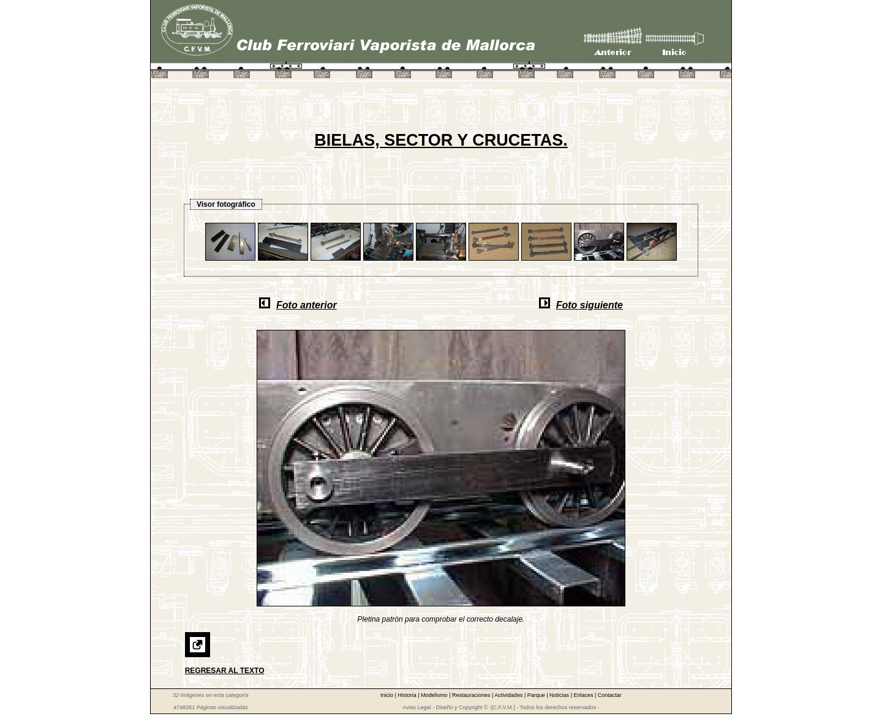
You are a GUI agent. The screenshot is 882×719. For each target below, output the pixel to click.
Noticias (560, 695)
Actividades (509, 695)
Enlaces (584, 695)
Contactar (610, 695)
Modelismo (435, 695)
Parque (537, 695)
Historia (408, 695)
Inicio (387, 695)
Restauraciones (472, 695)
